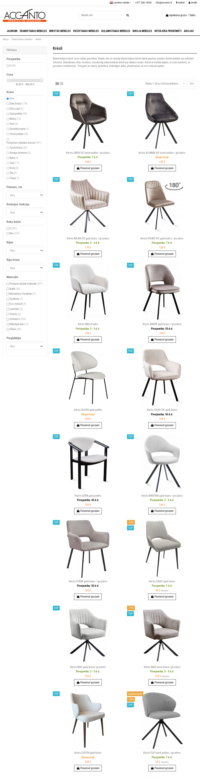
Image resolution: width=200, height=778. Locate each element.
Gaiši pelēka (18, 113)
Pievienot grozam (87, 168)
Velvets (15, 314)
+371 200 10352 (143, 2)
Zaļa (14, 162)
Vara (14, 123)
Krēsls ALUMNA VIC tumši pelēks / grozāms (162, 152)
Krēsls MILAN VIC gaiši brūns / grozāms (88, 238)
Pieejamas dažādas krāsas (23, 142)
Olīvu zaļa (16, 108)
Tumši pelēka (19, 133)
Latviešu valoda (120, 2)
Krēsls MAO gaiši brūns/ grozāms (88, 667)
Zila (13, 172)
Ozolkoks (16, 298)
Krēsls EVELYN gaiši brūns (88, 752)
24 (192, 83)
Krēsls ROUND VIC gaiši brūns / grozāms (161, 238)
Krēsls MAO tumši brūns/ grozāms (162, 667)
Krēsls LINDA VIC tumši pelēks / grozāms (88, 152)
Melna (15, 118)
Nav (15, 233)
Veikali (180, 2)
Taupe (14, 178)
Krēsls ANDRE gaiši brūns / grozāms (162, 324)
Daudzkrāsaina (19, 128)
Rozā (14, 167)
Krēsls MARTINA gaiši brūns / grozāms (162, 495)
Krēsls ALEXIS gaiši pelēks (88, 409)
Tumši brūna (18, 147)
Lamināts (16, 308)
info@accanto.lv (164, 2)
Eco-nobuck (18, 303)
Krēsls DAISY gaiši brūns (162, 581)
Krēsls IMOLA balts (88, 324)
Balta (14, 157)
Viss (12, 98)
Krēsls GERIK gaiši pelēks (88, 495)
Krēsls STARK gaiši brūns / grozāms (88, 581)
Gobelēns (18, 319)
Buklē (15, 288)
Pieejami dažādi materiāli (26, 283)
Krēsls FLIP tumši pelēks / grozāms (162, 752)
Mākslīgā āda (19, 324)
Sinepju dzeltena (20, 152)
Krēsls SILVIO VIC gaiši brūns (162, 409)
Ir (13, 65)
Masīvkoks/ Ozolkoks (23, 293)
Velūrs (15, 329)
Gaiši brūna (18, 103)
